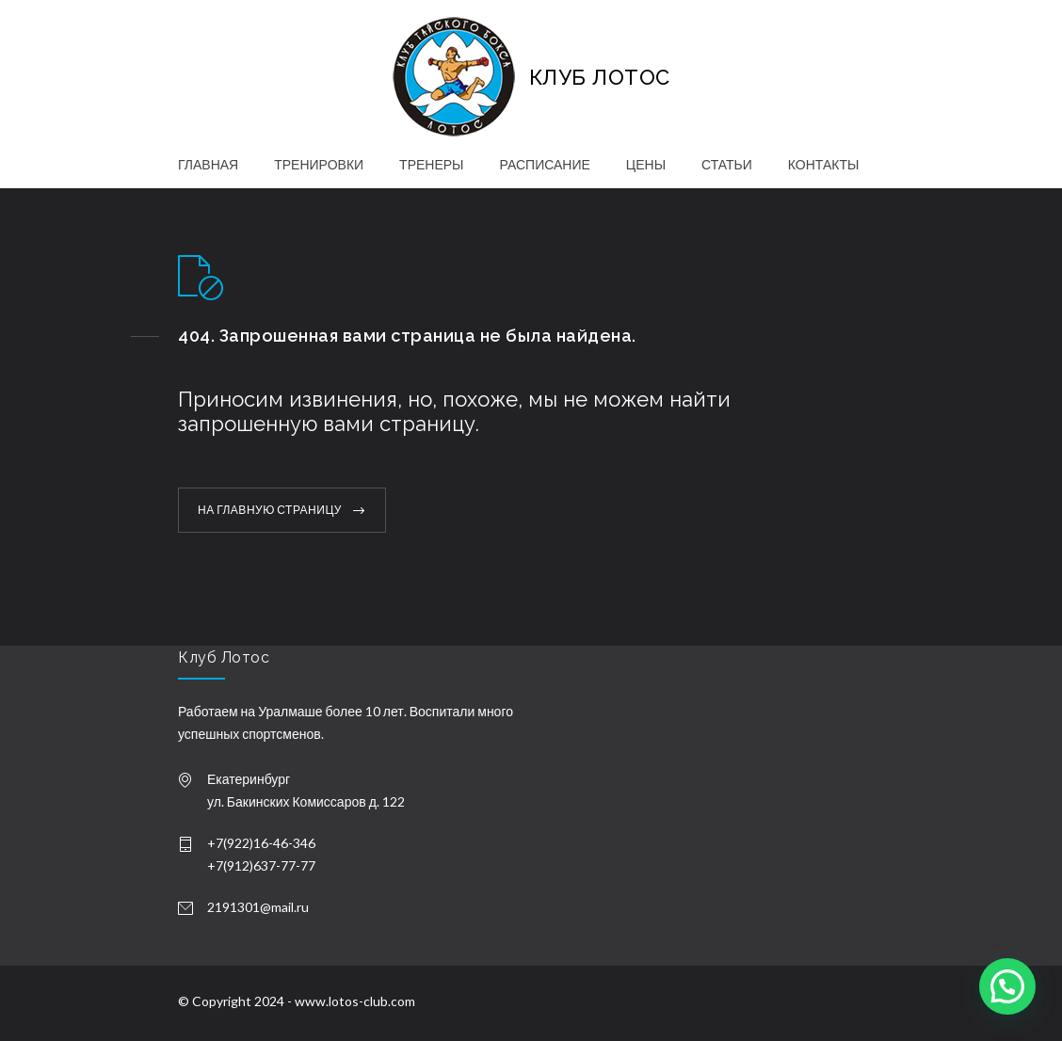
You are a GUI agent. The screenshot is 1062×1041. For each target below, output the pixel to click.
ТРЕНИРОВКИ (318, 164)
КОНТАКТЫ (824, 164)
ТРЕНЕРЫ (431, 164)
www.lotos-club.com (355, 1001)
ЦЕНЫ (646, 164)
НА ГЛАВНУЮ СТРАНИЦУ (270, 510)
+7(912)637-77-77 (261, 865)
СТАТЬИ (726, 164)
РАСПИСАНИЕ (545, 164)
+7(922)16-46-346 (261, 843)
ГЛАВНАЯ (208, 164)
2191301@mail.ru (258, 907)
